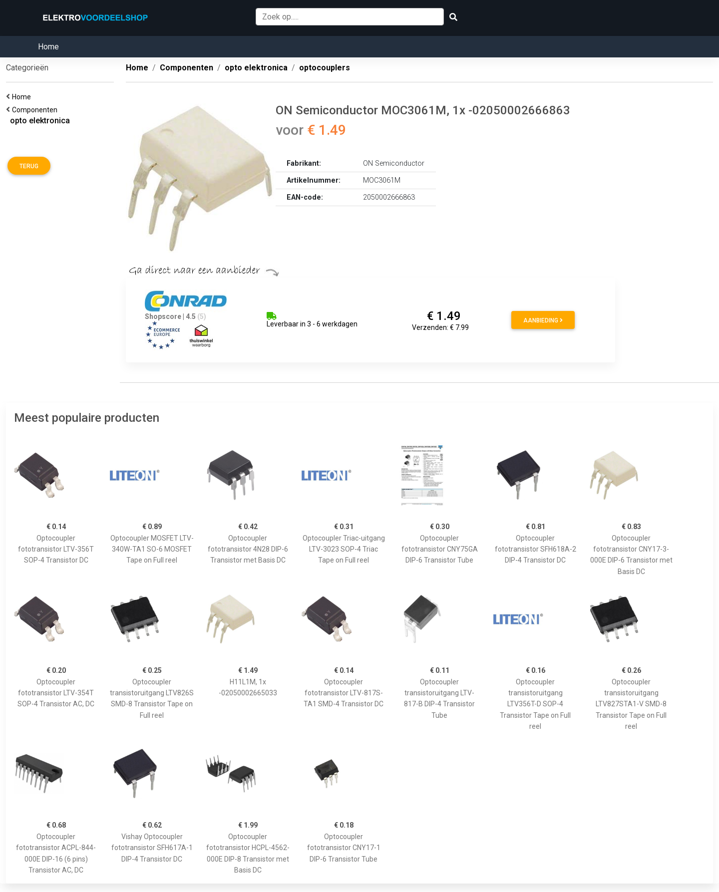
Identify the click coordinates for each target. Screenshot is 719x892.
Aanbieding (543, 320)
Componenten (36, 110)
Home (48, 46)
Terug (28, 166)
